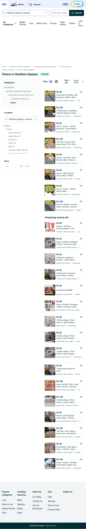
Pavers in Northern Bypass (25, 70)
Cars (31, 23)
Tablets (72, 23)
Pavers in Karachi (7, 70)
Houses (53, 23)
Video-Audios (63, 23)
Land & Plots (80, 23)
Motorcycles (41, 23)
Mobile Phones (22, 23)
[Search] (76, 13)
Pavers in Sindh (64, 67)
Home (4, 67)
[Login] (65, 4)
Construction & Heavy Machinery (45, 67)
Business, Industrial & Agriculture (20, 67)
